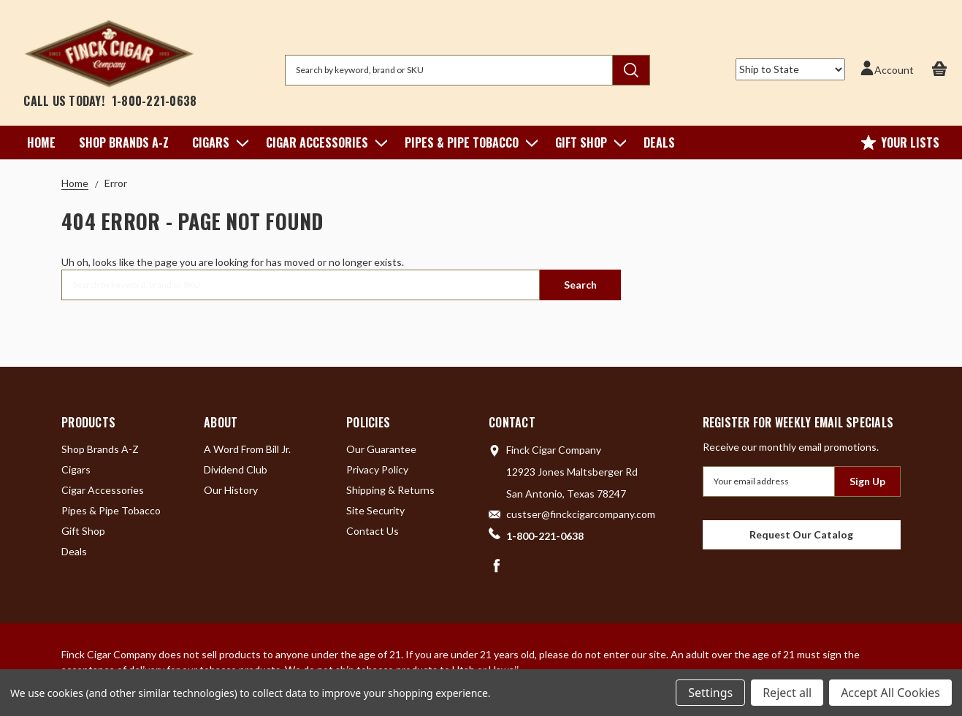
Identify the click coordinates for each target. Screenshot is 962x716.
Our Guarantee (381, 449)
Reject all (787, 693)
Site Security (375, 510)
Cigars (217, 142)
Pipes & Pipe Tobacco (468, 142)
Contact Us (372, 531)
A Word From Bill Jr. (247, 449)
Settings (710, 693)
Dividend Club (235, 469)
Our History (231, 490)
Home (41, 142)
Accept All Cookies (890, 693)
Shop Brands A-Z (124, 142)
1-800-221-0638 (154, 101)
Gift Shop (587, 142)
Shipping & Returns (390, 490)
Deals (659, 142)
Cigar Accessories (323, 142)
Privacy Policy (377, 469)
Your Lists (900, 142)
